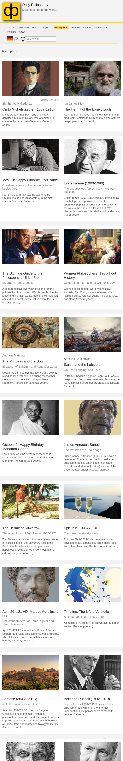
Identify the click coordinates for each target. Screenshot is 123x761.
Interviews (24, 27)
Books (35, 27)
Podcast (76, 27)
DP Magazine (61, 27)
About (22, 32)
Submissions (100, 27)
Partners (11, 32)
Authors (87, 27)
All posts (46, 27)
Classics (11, 27)
